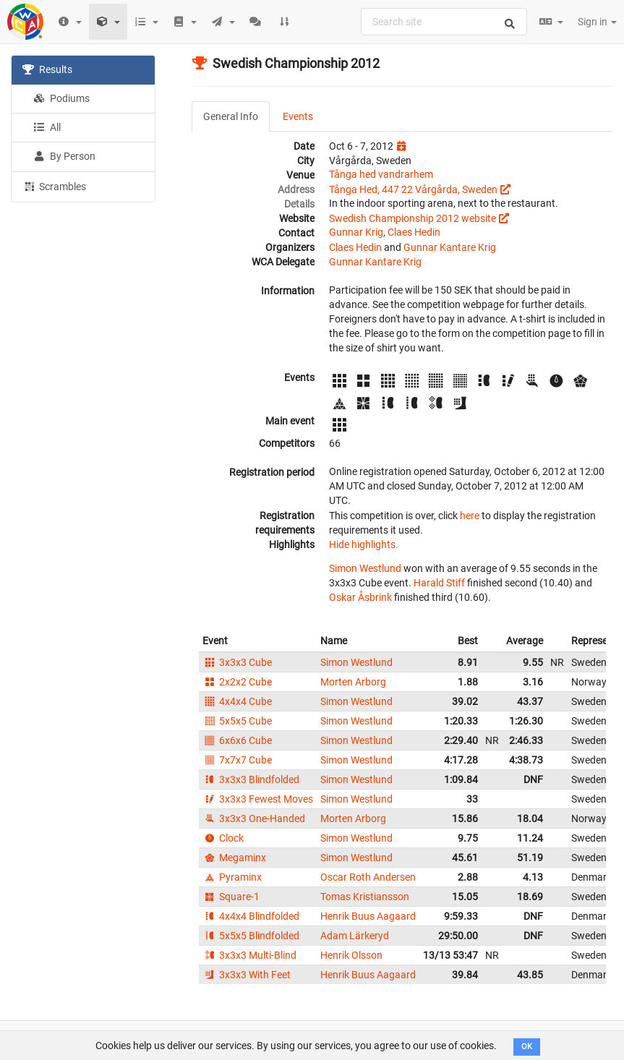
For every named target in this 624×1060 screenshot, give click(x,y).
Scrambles (54, 185)
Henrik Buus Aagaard (368, 916)
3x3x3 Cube (237, 662)
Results (47, 69)
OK (526, 1046)
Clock (223, 838)
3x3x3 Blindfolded (250, 779)
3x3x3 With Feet (246, 974)
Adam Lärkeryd (354, 935)
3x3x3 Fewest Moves (257, 799)
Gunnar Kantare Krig (449, 247)
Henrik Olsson (351, 955)
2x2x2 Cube (237, 682)
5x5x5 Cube (237, 721)
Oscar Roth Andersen (368, 877)
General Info (230, 116)
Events (298, 116)
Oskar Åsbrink (360, 597)
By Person (64, 156)
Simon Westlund (365, 568)
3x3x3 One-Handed (253, 818)
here (469, 515)
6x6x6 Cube (237, 740)
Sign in (597, 21)
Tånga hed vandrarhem (381, 174)
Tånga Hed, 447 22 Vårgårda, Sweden (413, 189)
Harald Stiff (439, 583)
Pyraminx (232, 877)
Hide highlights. (363, 544)
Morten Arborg (353, 682)
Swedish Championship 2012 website (412, 218)
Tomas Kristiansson (364, 896)
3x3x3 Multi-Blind (249, 955)
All (47, 127)
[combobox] (444, 21)
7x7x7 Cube (237, 760)
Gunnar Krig (356, 232)
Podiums (61, 98)
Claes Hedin (414, 232)
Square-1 (231, 896)
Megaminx (234, 857)
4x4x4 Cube (237, 701)
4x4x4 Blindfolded (250, 916)
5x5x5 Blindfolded (250, 935)
